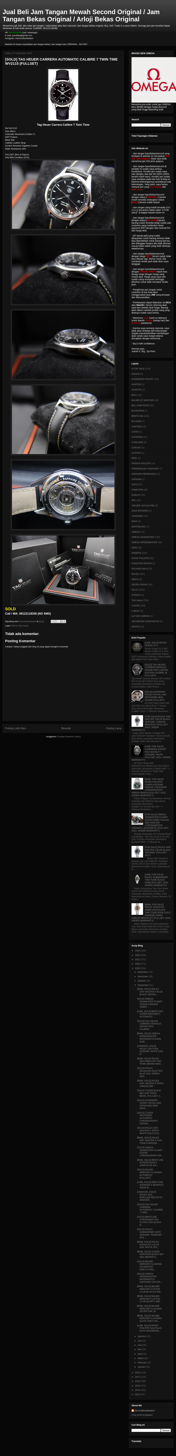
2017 (138, 1377)
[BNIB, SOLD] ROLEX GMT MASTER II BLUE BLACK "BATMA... (150, 992)
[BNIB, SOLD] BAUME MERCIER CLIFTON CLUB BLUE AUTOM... (149, 1289)
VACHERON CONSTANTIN (145, 621)
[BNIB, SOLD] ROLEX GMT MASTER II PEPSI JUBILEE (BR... (150, 1083)
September (143, 985)
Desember (143, 972)
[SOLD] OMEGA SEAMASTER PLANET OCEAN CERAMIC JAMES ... (150, 1002)
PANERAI (136, 553)
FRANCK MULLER (141, 463)
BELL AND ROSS (140, 405)
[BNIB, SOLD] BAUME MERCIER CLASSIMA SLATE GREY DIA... (149, 1318)
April (140, 1354)
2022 (138, 955)
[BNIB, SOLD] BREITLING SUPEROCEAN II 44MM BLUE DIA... (150, 1163)
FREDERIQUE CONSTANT (145, 468)
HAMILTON (137, 489)
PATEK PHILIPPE (140, 558)
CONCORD (137, 442)
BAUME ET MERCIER (143, 400)
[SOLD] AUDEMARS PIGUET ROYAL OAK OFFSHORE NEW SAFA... (149, 1104)
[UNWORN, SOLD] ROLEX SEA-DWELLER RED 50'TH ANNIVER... (149, 1196)
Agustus (142, 1336)
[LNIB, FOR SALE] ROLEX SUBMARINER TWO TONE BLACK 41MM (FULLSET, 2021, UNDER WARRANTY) (157, 880)
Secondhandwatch (145, 1410)
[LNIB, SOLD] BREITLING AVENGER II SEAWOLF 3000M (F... (150, 1185)
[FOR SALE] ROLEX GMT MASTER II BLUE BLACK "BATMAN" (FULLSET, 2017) (158, 851)
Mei (140, 1349)
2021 (138, 959)
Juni (140, 1345)
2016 (138, 1381)
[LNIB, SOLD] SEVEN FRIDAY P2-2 (156, 644)
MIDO (134, 521)
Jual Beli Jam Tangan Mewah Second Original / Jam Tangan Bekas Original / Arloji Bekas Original (81, 15)
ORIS (134, 547)
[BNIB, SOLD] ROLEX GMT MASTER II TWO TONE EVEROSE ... (149, 1140)
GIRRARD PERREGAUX (144, 474)
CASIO (135, 431)
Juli (140, 1340)
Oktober (142, 980)
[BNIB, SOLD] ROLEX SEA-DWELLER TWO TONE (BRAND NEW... (150, 1061)
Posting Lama (113, 728)
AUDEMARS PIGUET (142, 379)
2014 (138, 1390)
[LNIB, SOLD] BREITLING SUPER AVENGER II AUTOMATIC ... (150, 1014)
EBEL (134, 458)
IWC (134, 500)
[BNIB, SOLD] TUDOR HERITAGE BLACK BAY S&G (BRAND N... (150, 1254)
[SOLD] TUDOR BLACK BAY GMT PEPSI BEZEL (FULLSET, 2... (149, 1093)
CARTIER (136, 426)
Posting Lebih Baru (15, 728)
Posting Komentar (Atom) (69, 736)
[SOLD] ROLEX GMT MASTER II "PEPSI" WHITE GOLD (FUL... (149, 1131)
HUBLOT (136, 495)
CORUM (136, 447)
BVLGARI (136, 421)
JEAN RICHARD (140, 510)
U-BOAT (136, 611)
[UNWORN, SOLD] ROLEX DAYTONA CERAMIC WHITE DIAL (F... (150, 1050)
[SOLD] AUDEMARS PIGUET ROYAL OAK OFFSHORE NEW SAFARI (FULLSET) (155, 696)
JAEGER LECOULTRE (143, 505)
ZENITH (136, 626)
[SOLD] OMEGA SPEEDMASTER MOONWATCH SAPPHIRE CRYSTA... (149, 1277)
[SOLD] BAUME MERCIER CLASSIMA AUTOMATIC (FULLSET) (149, 1173)
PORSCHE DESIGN (142, 563)
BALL (134, 395)
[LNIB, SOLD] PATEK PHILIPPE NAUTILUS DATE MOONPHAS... (149, 1328)
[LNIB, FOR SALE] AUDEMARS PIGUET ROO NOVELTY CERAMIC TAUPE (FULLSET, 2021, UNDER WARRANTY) (151, 753)
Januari (142, 1367)
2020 (138, 963)
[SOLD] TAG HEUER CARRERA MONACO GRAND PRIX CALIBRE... (149, 1025)
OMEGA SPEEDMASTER (144, 542)
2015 (138, 1385)
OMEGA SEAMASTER (143, 537)
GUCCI (135, 484)
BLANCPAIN (138, 410)
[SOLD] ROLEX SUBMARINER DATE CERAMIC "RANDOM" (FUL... (149, 1233)
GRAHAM (136, 479)
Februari (142, 1362)
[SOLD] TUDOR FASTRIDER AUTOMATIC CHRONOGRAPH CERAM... (147, 1118)
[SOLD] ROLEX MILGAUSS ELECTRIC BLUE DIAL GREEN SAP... (150, 1072)
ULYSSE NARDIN (140, 616)
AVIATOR (136, 384)
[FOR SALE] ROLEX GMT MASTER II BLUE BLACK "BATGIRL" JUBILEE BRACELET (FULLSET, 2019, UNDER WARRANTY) (151, 723)
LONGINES (137, 516)
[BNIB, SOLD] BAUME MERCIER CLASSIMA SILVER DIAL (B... (149, 1309)
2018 (138, 1372)
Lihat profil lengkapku (142, 1415)
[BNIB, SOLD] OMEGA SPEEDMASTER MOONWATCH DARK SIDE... (149, 1037)
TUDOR (136, 605)
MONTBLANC (139, 526)
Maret (141, 1358)
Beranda (66, 728)
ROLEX (135, 574)
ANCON (136, 374)
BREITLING (137, 416)
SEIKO (135, 579)
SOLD (14, 626)
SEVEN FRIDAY (140, 584)
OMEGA (136, 532)
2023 (138, 950)
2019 (138, 968)
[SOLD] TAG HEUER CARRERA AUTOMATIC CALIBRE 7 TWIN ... (150, 1208)
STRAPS (136, 595)
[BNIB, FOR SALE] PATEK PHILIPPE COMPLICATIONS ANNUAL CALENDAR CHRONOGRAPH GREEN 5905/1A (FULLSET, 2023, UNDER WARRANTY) (149, 787)
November (143, 976)
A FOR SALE (138, 368)
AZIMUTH (136, 389)
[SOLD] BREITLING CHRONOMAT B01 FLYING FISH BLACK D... (149, 1221)
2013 (138, 1394)
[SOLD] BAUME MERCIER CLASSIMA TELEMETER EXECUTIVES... (149, 1265)
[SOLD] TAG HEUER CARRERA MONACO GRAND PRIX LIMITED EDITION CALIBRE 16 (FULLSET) (156, 670)
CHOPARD (137, 437)
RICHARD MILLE (140, 568)
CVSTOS (136, 453)
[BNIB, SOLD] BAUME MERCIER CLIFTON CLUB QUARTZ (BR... (149, 1299)
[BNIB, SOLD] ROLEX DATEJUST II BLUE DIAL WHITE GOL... (148, 1245)
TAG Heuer (23, 626)
